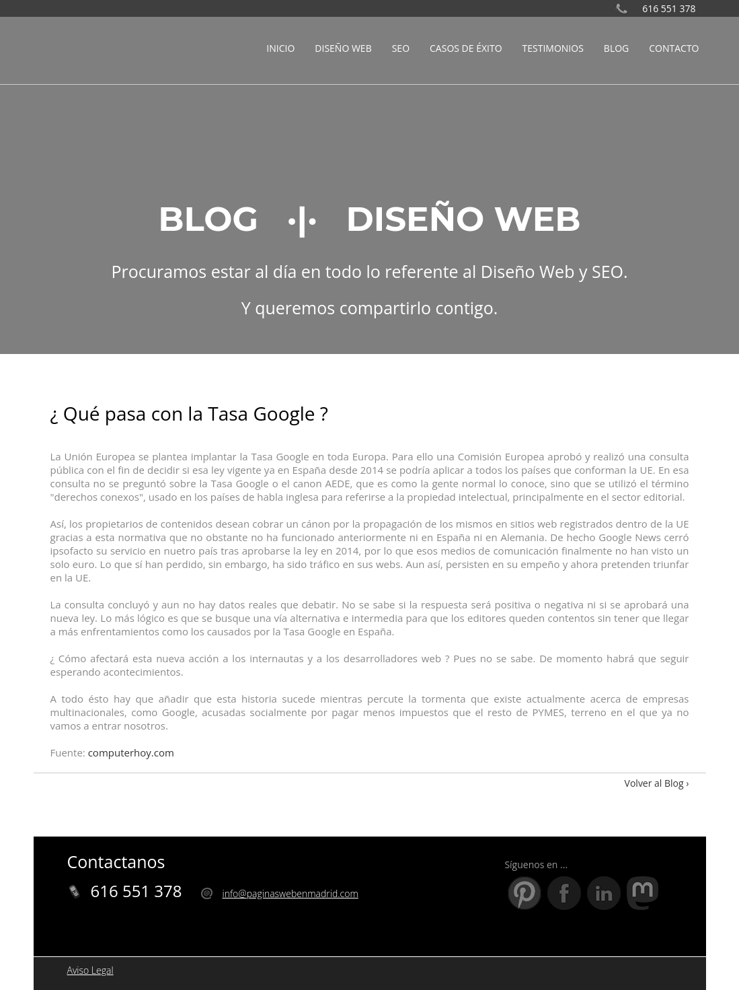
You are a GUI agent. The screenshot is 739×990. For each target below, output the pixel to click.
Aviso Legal (90, 970)
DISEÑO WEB (343, 48)
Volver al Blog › (657, 783)
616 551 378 (668, 8)
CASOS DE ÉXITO (466, 48)
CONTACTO (674, 48)
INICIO (280, 48)
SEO (401, 48)
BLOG (616, 48)
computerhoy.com (131, 752)
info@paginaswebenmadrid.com (290, 893)
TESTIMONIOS (553, 48)
